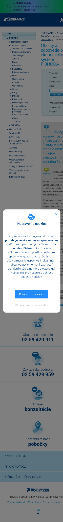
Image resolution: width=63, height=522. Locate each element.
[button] (31, 305)
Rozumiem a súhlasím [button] (31, 294)
